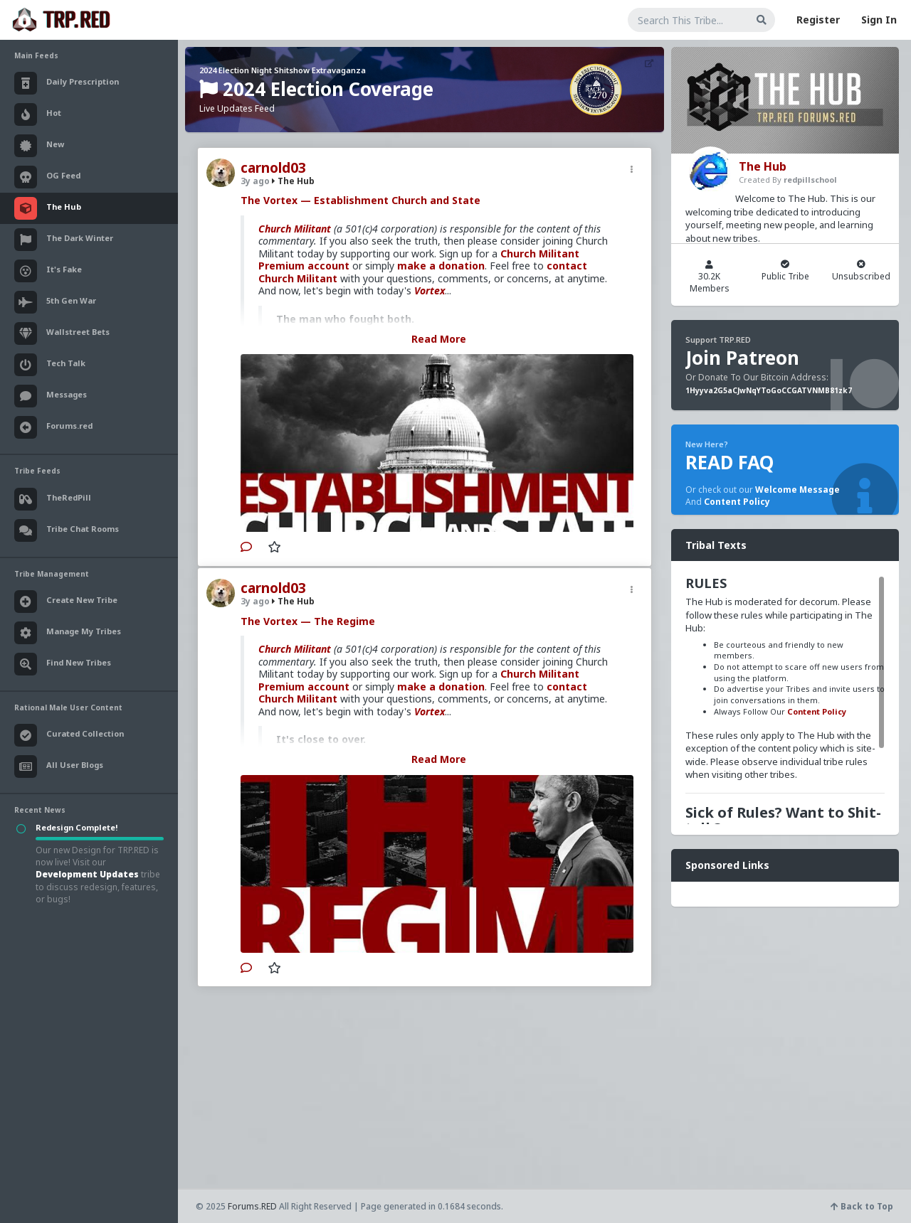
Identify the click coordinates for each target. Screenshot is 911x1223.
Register (818, 19)
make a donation (441, 265)
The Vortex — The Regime (308, 621)
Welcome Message (797, 490)
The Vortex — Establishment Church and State (360, 200)
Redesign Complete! (76, 827)
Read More (438, 339)
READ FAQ (729, 462)
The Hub (293, 181)
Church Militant (294, 228)
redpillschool (810, 179)
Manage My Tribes (67, 632)
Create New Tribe (65, 601)
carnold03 (273, 168)
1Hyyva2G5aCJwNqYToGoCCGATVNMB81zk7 (768, 390)
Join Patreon (742, 357)
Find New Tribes (62, 664)
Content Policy (737, 502)
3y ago (255, 181)
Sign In (879, 19)
